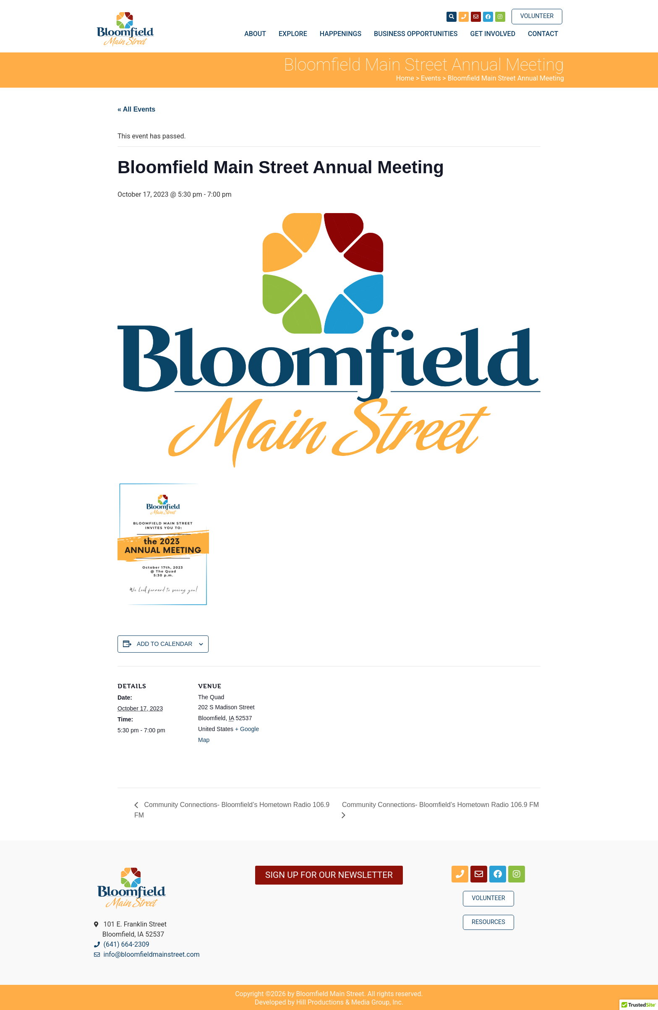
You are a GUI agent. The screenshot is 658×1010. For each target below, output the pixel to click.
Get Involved (495, 34)
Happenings (343, 34)
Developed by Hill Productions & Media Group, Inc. (329, 1002)
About (257, 34)
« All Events (136, 109)
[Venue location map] (323, 724)
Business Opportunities (418, 34)
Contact (543, 34)
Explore (295, 34)
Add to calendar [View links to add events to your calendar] (165, 643)
